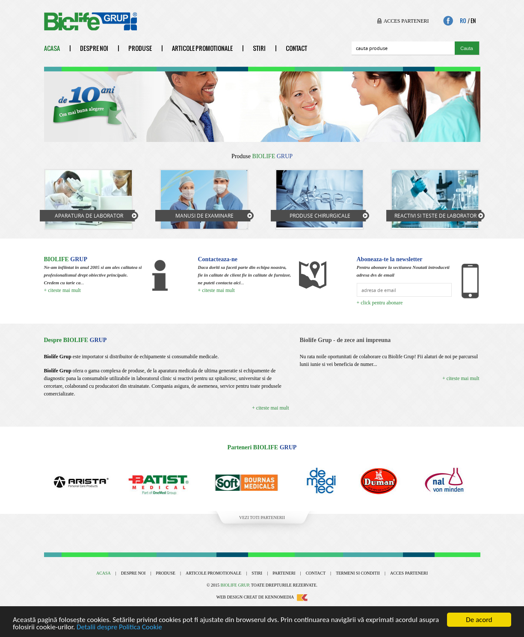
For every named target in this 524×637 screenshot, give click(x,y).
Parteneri (283, 573)
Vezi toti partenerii (262, 517)
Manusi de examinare (204, 215)
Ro (463, 21)
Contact (296, 48)
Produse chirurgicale (320, 215)
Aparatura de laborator (89, 215)
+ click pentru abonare (380, 303)
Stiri (259, 48)
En (473, 21)
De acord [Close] (479, 619)
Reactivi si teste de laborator (435, 215)
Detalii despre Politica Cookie (119, 626)
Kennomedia (286, 597)
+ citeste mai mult (62, 290)
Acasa (52, 48)
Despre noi (94, 48)
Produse (140, 48)
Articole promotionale (202, 48)
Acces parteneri (406, 21)
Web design (229, 597)
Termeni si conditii (358, 573)
